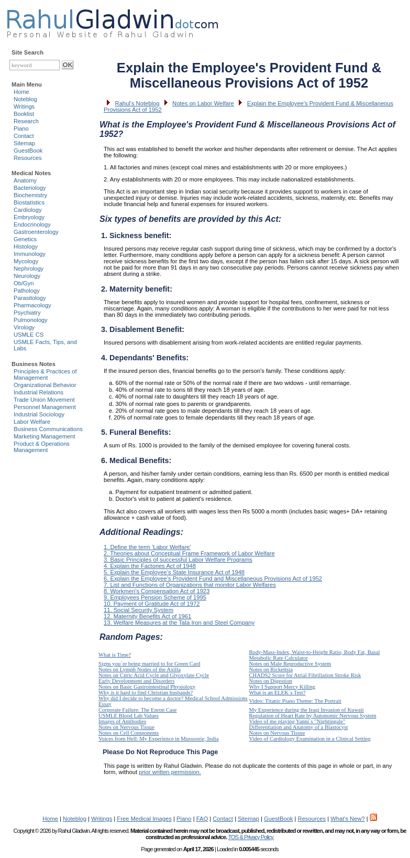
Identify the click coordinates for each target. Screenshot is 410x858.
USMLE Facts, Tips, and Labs (45, 345)
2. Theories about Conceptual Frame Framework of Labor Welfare (189, 553)
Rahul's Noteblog (137, 103)
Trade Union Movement (44, 399)
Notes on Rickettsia (271, 669)
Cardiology (27, 210)
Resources (27, 158)
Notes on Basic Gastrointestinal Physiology (146, 687)
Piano (21, 128)
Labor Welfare (32, 422)
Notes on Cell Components (128, 733)
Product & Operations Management (42, 447)
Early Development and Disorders (136, 681)
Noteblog (25, 99)
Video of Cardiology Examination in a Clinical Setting (310, 739)
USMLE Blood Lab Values (128, 715)
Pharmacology (32, 305)
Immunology (30, 254)
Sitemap (24, 143)
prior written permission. (170, 772)
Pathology (27, 290)
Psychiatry (27, 312)
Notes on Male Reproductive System (290, 664)
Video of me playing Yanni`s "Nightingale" (297, 721)
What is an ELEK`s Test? (277, 692)
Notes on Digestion (270, 681)
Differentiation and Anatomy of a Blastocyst (298, 727)
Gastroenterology (36, 232)
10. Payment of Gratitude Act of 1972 (152, 603)
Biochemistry (30, 195)
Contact (24, 136)
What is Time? (114, 655)
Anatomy (25, 180)
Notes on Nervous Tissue (126, 727)
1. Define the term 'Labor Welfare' (147, 547)
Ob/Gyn (24, 283)
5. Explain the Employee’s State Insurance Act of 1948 (174, 572)
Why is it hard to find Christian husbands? (145, 692)
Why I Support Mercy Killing (282, 687)
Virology (24, 327)
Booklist (24, 114)
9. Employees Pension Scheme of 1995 (155, 597)
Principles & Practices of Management (45, 374)
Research (26, 121)
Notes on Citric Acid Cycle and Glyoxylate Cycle (153, 675)
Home (21, 92)
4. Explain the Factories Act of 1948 (150, 566)
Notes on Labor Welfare (203, 103)
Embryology (29, 217)
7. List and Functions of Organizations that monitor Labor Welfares (190, 585)
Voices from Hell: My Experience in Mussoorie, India (158, 739)
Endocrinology (32, 224)
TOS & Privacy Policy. (250, 837)
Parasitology (30, 298)
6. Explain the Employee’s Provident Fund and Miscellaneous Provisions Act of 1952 (213, 578)
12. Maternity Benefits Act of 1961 (147, 616)
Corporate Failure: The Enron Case (137, 710)
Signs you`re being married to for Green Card (149, 664)
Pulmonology (31, 320)
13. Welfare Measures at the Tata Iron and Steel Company (179, 622)
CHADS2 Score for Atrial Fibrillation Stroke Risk (305, 675)
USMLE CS (28, 334)
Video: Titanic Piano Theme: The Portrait (295, 701)
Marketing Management (44, 436)
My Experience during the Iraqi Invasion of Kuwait (306, 710)
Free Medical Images (144, 819)
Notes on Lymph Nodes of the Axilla (139, 669)
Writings (24, 106)
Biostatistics (29, 202)
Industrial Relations (38, 392)
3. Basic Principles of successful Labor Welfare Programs (178, 559)
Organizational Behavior (45, 385)
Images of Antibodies (122, 721)
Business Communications (48, 429)
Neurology (27, 276)
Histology (26, 246)
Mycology (26, 261)
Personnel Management (45, 407)
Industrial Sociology (39, 414)
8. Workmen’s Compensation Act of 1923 (156, 591)
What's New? (347, 819)
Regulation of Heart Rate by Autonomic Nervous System (312, 715)
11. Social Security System (138, 610)
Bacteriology (30, 188)
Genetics (25, 239)
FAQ (202, 819)
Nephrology (28, 268)
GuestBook (28, 150)
